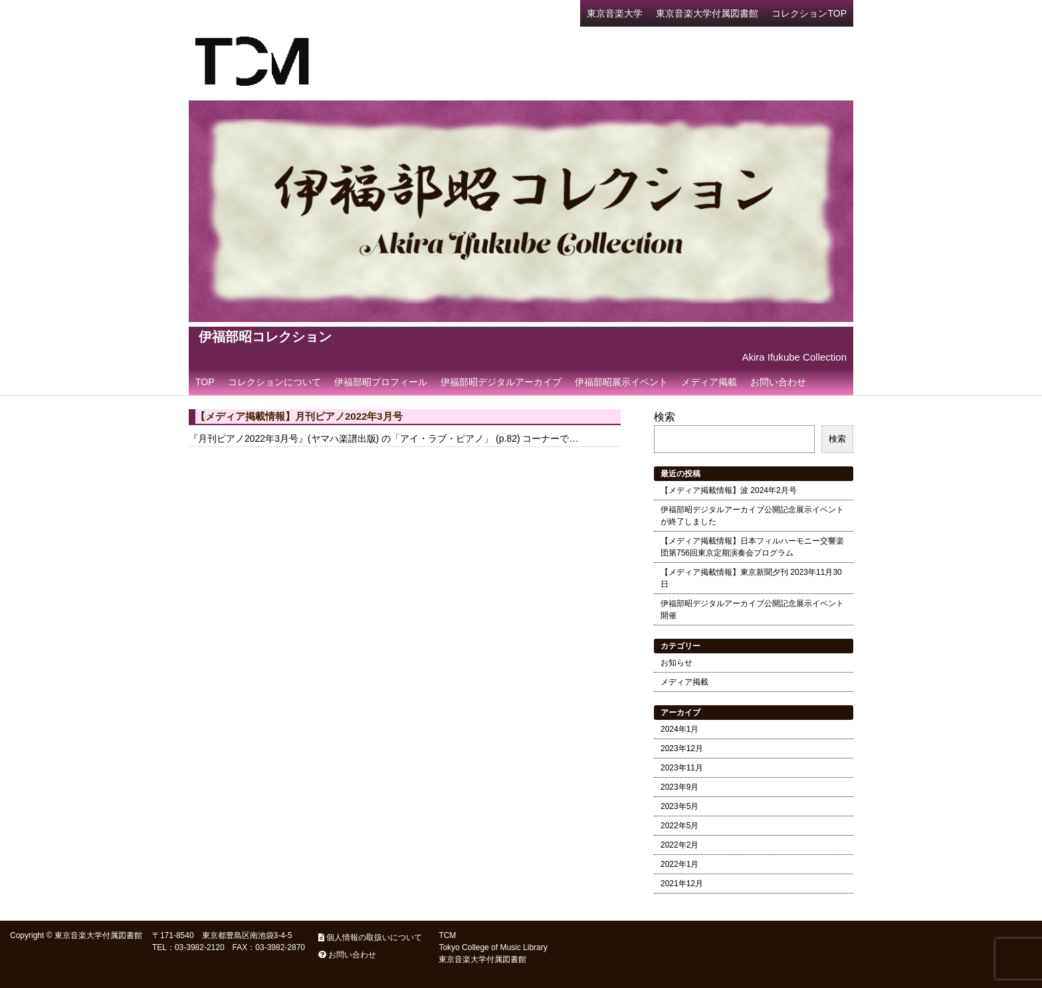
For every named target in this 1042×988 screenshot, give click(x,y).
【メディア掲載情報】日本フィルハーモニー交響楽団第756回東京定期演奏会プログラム (752, 547)
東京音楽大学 (615, 13)
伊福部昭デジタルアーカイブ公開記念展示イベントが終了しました (752, 515)
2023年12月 (682, 748)
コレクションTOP (809, 13)
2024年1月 (679, 729)
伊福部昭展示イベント (621, 382)
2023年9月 (679, 787)
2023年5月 (679, 806)
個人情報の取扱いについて (370, 937)
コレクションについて (274, 382)
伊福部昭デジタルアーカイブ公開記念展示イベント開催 (752, 609)
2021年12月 (682, 883)
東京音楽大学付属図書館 (707, 13)
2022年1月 (679, 864)
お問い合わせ (778, 382)
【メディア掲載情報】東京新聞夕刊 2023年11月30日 (751, 578)
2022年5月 (679, 825)
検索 (664, 416)
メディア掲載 (709, 382)
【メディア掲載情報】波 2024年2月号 (729, 490)
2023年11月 (682, 767)
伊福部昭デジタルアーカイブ (501, 382)
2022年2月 (679, 845)
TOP (205, 382)
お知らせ (676, 662)
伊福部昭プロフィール (380, 382)
